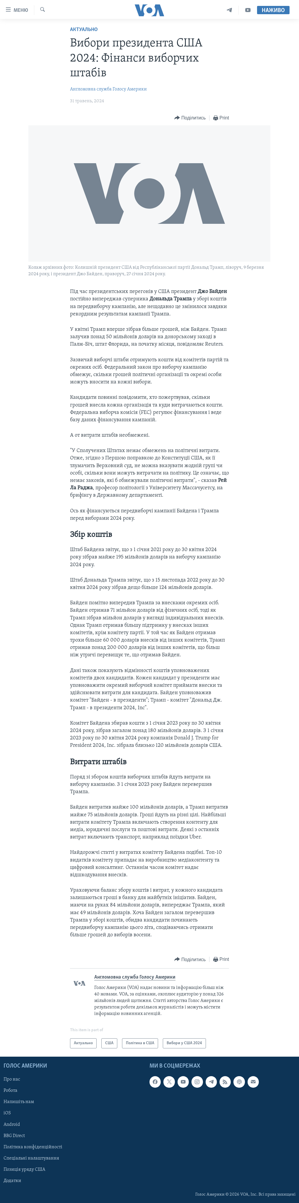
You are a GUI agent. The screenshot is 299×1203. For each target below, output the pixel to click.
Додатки (12, 1180)
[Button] (190, 118)
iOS (7, 1113)
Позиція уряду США (24, 1169)
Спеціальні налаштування (31, 1158)
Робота (10, 1090)
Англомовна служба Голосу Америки (108, 89)
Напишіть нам (19, 1102)
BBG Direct (14, 1136)
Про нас (12, 1079)
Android (12, 1124)
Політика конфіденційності (33, 1147)
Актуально (84, 30)
